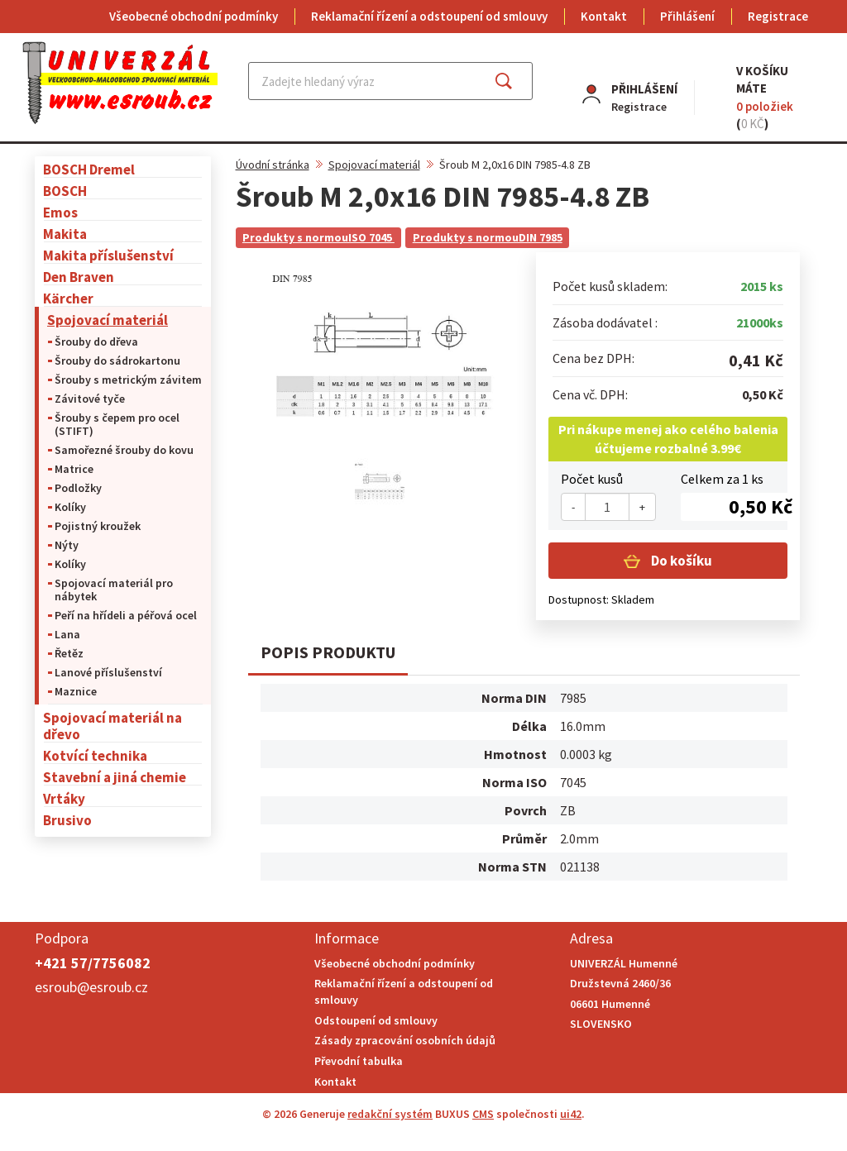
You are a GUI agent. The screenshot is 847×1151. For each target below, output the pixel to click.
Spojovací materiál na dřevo (112, 726)
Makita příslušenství (108, 255)
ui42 (570, 1113)
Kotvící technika (95, 755)
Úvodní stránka (272, 164)
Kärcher (68, 298)
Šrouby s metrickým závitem (128, 379)
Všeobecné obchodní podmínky (193, 16)
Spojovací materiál (107, 319)
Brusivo (67, 820)
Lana (67, 634)
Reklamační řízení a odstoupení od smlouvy (429, 16)
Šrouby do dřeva (96, 341)
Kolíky (70, 506)
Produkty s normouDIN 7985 (487, 237)
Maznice (76, 691)
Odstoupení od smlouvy (376, 1020)
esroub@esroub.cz (91, 986)
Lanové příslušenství (108, 672)
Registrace (778, 16)
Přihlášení (687, 16)
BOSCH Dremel (89, 169)
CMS (483, 1113)
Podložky (78, 487)
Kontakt (604, 16)
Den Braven (78, 276)
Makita (65, 233)
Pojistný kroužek (98, 526)
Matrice (74, 468)
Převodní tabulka (358, 1060)
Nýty (67, 545)
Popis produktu (328, 652)
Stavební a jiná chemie (114, 777)
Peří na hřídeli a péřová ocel (126, 615)
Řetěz (69, 653)
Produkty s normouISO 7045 (318, 237)
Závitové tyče (90, 398)
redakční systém (390, 1113)
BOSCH (65, 190)
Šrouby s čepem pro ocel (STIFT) (117, 424)
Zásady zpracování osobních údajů (404, 1040)
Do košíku (680, 561)
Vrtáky (64, 798)
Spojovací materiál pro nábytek (114, 589)
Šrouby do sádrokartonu (117, 360)
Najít (516, 81)
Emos (60, 212)
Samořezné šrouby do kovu (124, 449)
